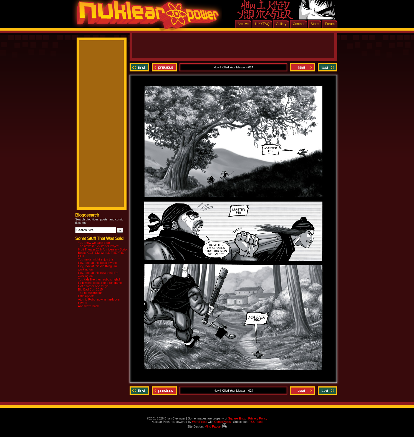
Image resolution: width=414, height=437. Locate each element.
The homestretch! (90, 292)
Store (315, 24)
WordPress (199, 421)
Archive (243, 24)
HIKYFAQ (262, 24)
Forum (330, 24)
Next (302, 67)
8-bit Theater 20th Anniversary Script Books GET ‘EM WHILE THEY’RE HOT (102, 253)
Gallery (281, 24)
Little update (86, 296)
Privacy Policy (257, 418)
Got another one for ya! (93, 286)
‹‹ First (140, 67)
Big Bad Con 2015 (90, 289)
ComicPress (222, 421)
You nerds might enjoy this (96, 259)
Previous (164, 67)
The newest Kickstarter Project (98, 246)
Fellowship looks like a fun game (100, 282)
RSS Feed (255, 421)
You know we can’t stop (94, 242)
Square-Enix (236, 418)
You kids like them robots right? (99, 279)
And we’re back (88, 306)
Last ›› (326, 67)
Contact (298, 24)
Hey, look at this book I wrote (97, 262)
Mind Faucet (216, 426)
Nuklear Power (145, 16)
